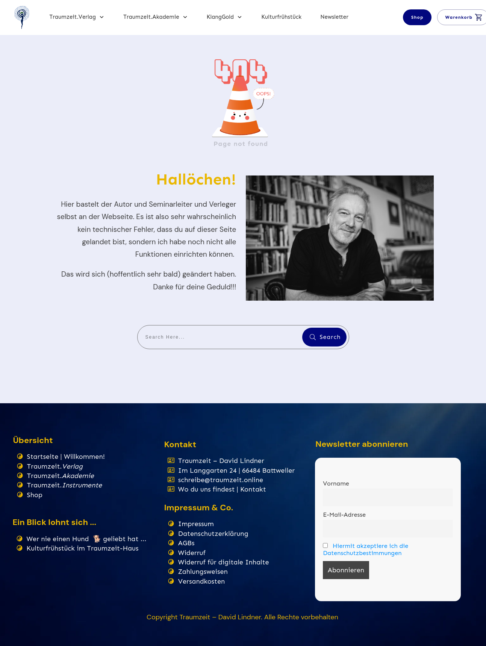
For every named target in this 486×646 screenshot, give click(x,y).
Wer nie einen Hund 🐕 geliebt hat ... (87, 539)
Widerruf (192, 553)
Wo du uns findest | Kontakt (222, 489)
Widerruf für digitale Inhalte (223, 562)
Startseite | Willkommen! (66, 456)
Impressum (196, 524)
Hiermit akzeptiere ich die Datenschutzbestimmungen (365, 549)
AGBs (186, 543)
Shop (34, 495)
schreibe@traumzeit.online (220, 480)
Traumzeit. (55, 466)
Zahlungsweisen (203, 571)
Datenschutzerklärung (213, 534)
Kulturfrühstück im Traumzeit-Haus (84, 548)
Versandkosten (201, 581)
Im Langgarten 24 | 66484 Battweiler (236, 470)
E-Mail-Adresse (344, 514)
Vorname (336, 483)
